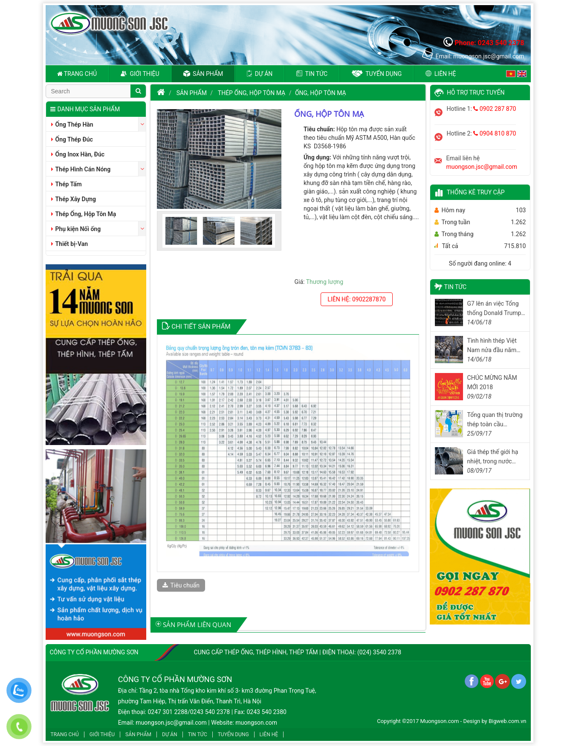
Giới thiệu (140, 73)
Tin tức (311, 73)
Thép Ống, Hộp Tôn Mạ (83, 214)
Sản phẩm (203, 73)
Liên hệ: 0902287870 (356, 299)
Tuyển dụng (376, 73)
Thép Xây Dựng (73, 199)
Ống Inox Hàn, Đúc (78, 154)
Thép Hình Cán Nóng (81, 169)
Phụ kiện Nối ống (76, 229)
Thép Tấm (66, 184)
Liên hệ (440, 73)
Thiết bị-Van (69, 243)
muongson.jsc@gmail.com (482, 166)
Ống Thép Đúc (72, 139)
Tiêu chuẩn (180, 585)
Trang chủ (77, 73)
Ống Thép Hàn (72, 124)
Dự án (259, 73)
